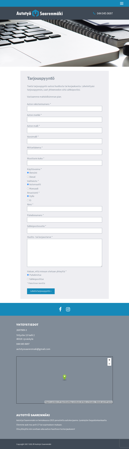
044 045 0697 (105, 13)
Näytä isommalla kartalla (29, 406)
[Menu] (121, 3)
